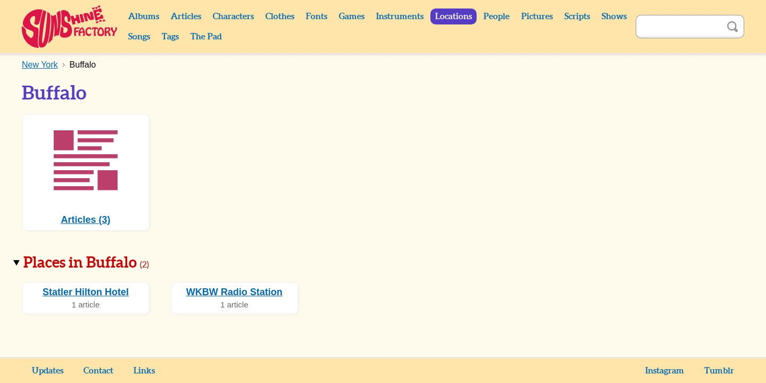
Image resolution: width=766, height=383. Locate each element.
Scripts (577, 16)
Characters (233, 16)
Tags (170, 36)
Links (144, 371)
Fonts (316, 16)
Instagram (664, 371)
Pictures (537, 16)
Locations (453, 16)
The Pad (206, 36)
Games (351, 16)
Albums (143, 16)
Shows (614, 16)
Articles (186, 16)
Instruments (399, 16)
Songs (139, 36)
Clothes (279, 16)
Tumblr (719, 371)
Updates (47, 371)
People (497, 16)
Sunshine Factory (70, 26)
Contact (98, 371)
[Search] (678, 26)
